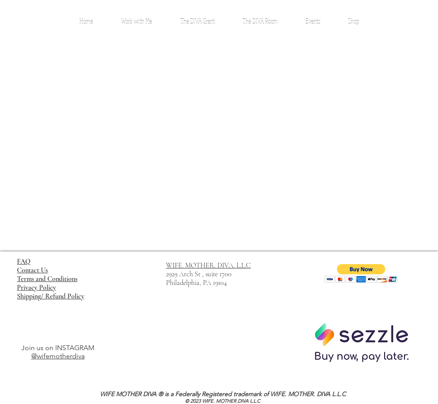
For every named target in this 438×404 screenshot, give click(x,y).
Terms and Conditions (47, 279)
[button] (361, 273)
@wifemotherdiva (58, 356)
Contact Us (32, 270)
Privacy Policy (36, 287)
